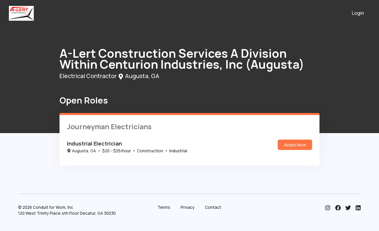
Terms (164, 207)
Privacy (188, 207)
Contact (213, 207)
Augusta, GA (81, 151)
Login (358, 13)
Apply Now (295, 145)
